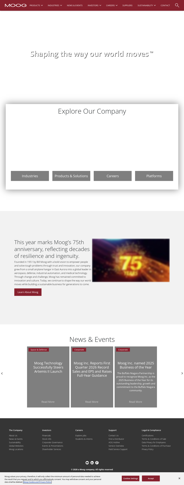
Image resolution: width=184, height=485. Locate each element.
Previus (2, 373)
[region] (92, 478)
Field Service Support (118, 449)
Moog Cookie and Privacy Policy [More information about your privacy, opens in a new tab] (37, 482)
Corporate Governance (52, 442)
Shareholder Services (51, 449)
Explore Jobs (80, 435)
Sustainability (15, 442)
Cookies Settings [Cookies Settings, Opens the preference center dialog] (130, 478)
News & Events (16, 439)
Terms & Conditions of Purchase (156, 445)
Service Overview (116, 445)
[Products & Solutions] (71, 150)
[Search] (177, 4)
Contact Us (114, 435)
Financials (46, 435)
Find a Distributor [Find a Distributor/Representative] (116, 439)
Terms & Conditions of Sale (154, 439)
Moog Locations (16, 449)
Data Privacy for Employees (154, 442)
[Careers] (113, 150)
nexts (182, 373)
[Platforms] (154, 150)
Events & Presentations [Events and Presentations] (52, 445)
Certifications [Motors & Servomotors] (148, 435)
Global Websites (16, 445)
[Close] (179, 478)
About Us (13, 435)
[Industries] (30, 150)
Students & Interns (84, 439)
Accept (151, 478)
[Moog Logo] (15, 5)
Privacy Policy (147, 449)
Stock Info (46, 439)
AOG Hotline (114, 442)
